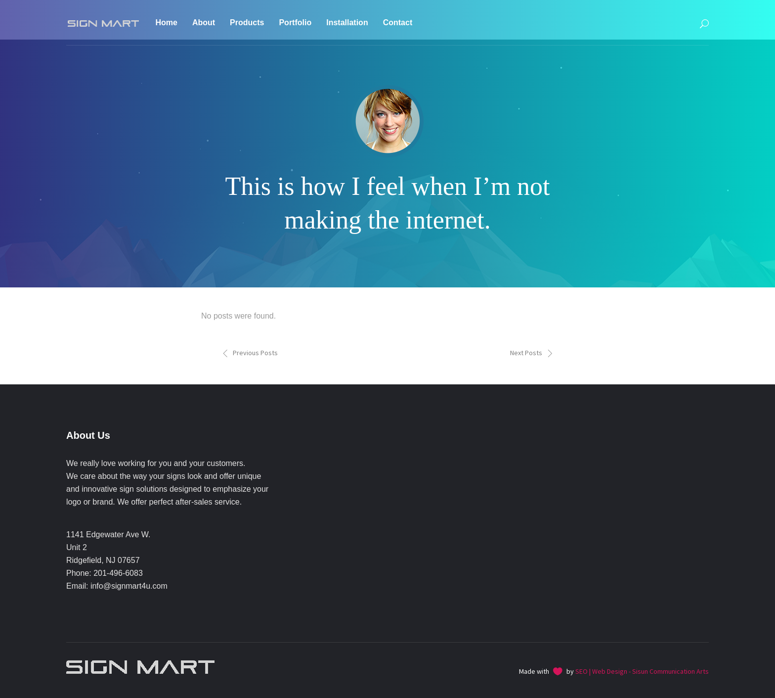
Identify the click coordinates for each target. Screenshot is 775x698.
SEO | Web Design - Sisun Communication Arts (642, 671)
